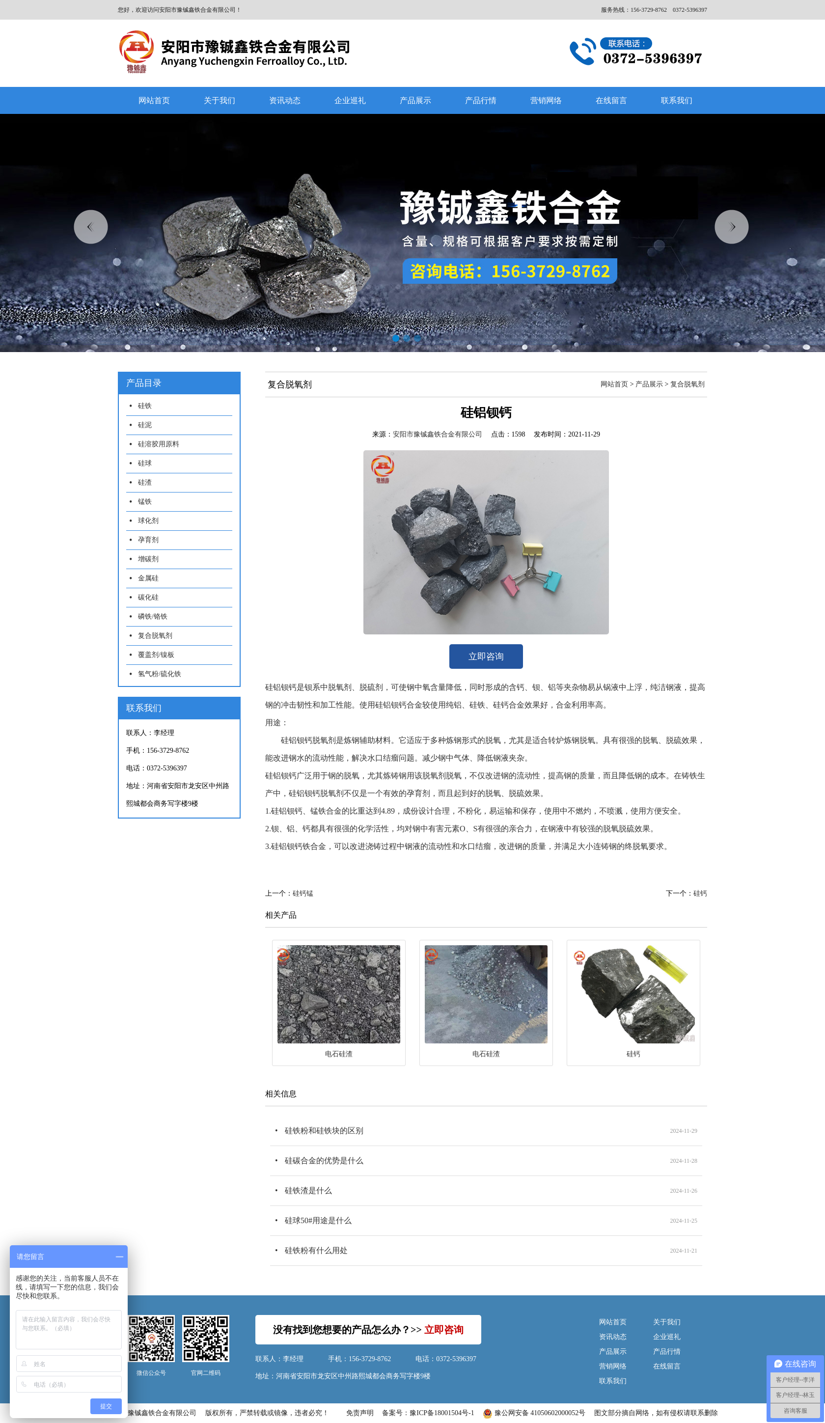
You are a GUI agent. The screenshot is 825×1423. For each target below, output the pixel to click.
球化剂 (148, 520)
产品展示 (415, 100)
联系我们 (676, 100)
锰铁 (145, 501)
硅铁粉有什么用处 (316, 1250)
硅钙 (700, 893)
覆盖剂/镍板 (156, 654)
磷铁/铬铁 (152, 616)
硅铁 (145, 406)
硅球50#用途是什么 (318, 1220)
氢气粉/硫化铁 (159, 674)
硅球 (145, 463)
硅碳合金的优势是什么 (324, 1160)
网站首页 (154, 100)
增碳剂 (148, 559)
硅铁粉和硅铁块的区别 (324, 1130)
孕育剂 (148, 540)
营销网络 (546, 100)
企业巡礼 (350, 100)
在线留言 (611, 100)
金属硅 (148, 578)
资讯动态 (285, 100)
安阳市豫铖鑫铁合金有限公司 (437, 434)
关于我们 (219, 100)
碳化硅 (148, 597)
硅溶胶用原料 (158, 444)
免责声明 (360, 1413)
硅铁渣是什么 (308, 1190)
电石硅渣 (339, 1054)
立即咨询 (486, 656)
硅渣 (145, 482)
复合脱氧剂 (155, 635)
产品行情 (480, 100)
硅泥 (145, 425)
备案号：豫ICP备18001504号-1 (428, 1413)
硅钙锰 (303, 893)
